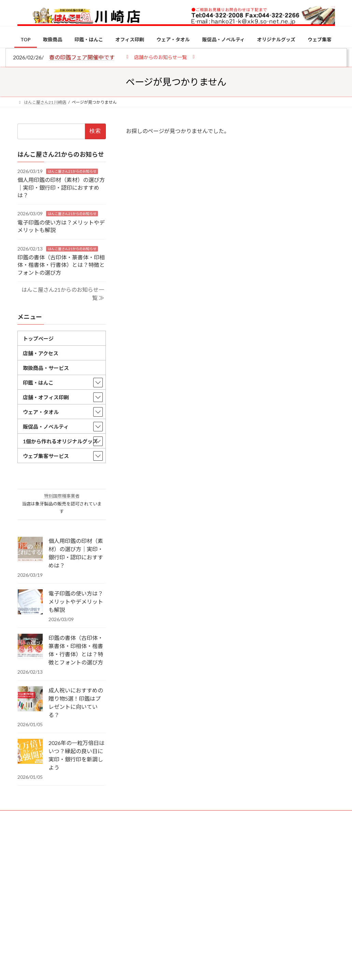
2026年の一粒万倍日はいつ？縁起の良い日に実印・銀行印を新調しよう (76, 755)
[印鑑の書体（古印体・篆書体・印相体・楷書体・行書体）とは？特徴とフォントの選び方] (30, 646)
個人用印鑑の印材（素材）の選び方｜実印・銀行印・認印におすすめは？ (61, 187)
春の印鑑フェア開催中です (82, 57)
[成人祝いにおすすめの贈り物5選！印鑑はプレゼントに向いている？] (30, 699)
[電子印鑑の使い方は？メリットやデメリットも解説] (30, 602)
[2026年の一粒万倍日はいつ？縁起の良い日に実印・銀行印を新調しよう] (30, 752)
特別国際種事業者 (61, 496)
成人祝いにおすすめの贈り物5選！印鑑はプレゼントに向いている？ (75, 702)
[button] (160, 56)
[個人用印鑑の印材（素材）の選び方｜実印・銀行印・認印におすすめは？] (30, 549)
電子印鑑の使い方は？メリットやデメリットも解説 (75, 601)
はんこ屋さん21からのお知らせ (72, 171)
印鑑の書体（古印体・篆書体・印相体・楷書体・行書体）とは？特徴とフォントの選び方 (61, 265)
